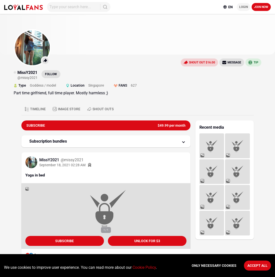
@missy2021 (72, 160)
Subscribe (64, 241)
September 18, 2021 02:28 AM (62, 165)
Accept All (257, 266)
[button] (105, 141)
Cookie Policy (144, 267)
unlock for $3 (147, 241)
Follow (51, 74)
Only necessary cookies (214, 266)
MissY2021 (49, 160)
